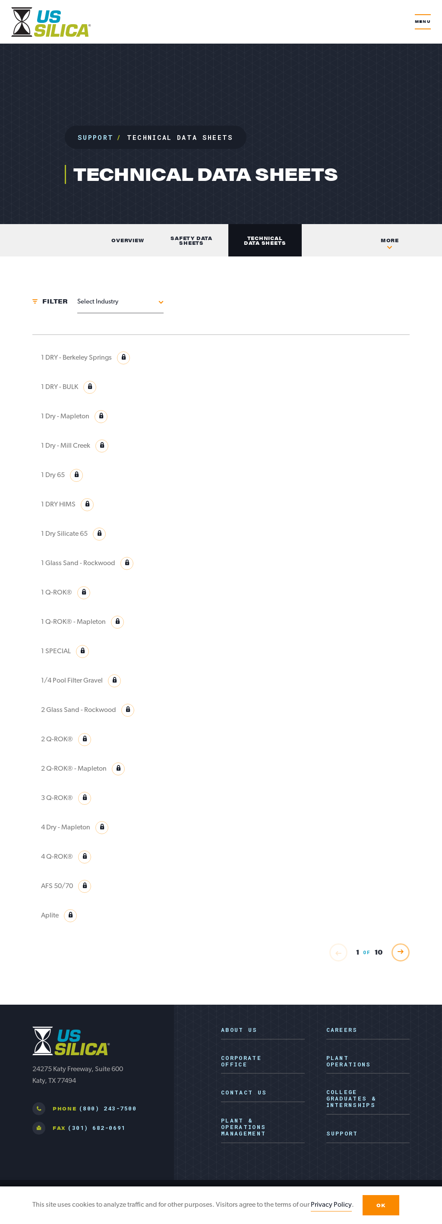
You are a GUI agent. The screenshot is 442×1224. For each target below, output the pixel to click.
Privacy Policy (331, 1205)
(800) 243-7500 (107, 1108)
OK (380, 1205)
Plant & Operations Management (243, 1127)
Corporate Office (241, 1061)
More (390, 240)
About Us (239, 1030)
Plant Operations (348, 1061)
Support (96, 137)
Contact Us (244, 1092)
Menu (423, 21)
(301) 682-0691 (96, 1128)
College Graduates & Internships (351, 1099)
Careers (342, 1030)
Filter (54, 301)
